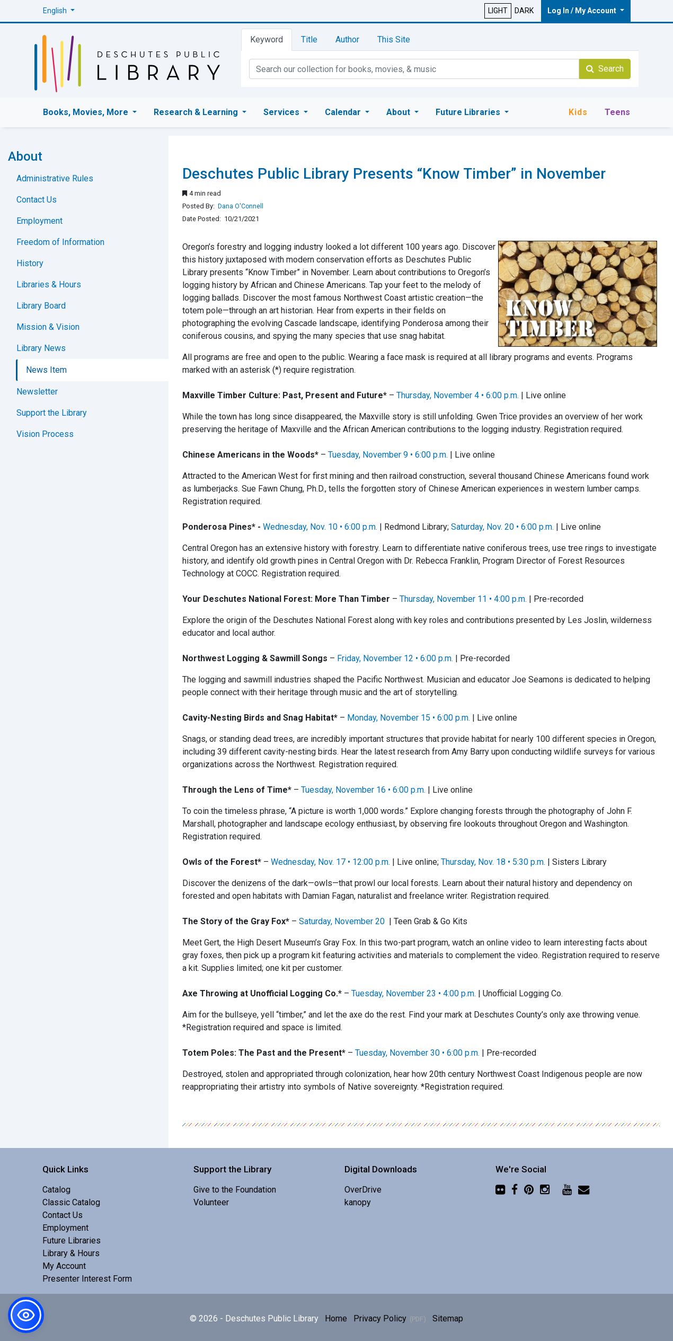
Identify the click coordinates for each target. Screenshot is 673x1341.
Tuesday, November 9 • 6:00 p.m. (388, 455)
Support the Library (51, 413)
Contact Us (36, 200)
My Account (64, 1266)
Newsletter (37, 392)
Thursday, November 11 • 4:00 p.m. (463, 599)
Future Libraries (71, 1240)
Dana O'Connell (240, 206)
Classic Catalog (71, 1202)
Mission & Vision (47, 327)
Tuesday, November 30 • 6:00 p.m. (417, 1053)
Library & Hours (71, 1253)
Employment (39, 221)
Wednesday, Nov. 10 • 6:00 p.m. (320, 527)
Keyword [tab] (266, 39)
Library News (41, 348)
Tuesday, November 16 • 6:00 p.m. (363, 790)
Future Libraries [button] (469, 112)
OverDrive (363, 1190)
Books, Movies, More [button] (86, 112)
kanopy (357, 1202)
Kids (578, 112)
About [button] (399, 112)
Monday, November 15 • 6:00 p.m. (408, 718)
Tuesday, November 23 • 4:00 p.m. (413, 993)
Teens (617, 112)
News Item (46, 370)
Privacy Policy (379, 1318)
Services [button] (282, 112)
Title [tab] (309, 39)
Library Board (41, 306)
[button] (58, 11)
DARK (524, 10)
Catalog (56, 1190)
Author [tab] (347, 39)
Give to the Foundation (234, 1190)
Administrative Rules (54, 178)
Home (336, 1318)
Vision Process (45, 434)
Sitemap (447, 1318)
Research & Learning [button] (197, 112)
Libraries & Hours (48, 284)
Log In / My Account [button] (582, 10)
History (29, 263)
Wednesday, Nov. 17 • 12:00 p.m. (330, 862)
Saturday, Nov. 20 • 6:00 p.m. (502, 527)
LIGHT (498, 10)
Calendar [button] (344, 112)
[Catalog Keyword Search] (414, 69)
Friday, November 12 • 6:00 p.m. (395, 658)
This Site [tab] (393, 39)
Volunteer (211, 1202)
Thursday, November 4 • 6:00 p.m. (457, 395)
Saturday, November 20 (343, 921)
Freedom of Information (60, 242)
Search (605, 69)
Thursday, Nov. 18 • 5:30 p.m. (493, 862)
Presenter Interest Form (87, 1279)
